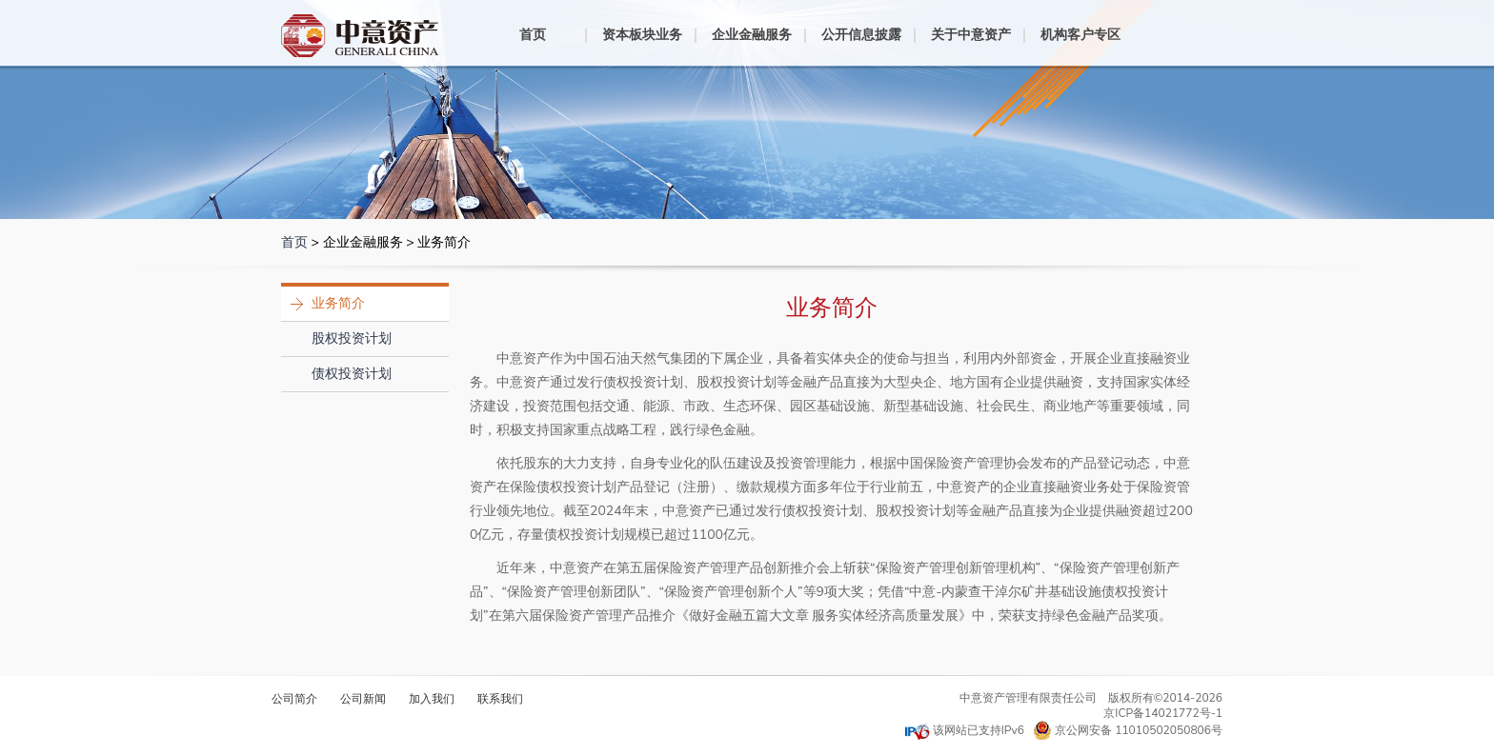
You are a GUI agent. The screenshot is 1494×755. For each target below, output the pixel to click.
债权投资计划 (352, 374)
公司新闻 (363, 698)
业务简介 (338, 303)
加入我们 (431, 698)
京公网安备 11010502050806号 (1127, 730)
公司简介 (294, 698)
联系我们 (500, 698)
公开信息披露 (861, 35)
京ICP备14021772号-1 (1162, 713)
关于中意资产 (971, 35)
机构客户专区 (1080, 35)
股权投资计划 (352, 338)
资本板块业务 (642, 35)
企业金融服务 (752, 35)
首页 (532, 35)
